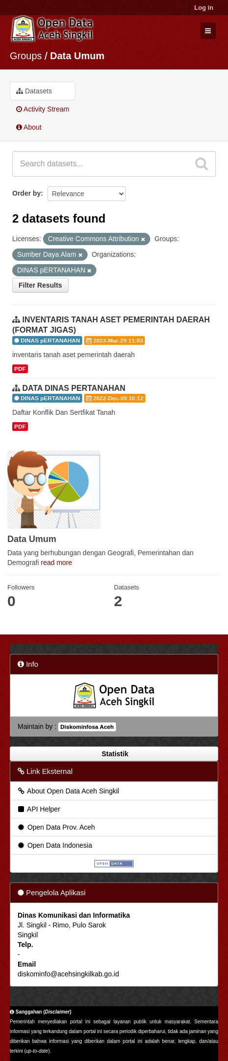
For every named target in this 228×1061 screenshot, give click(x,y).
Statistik (114, 754)
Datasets (34, 91)
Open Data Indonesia (54, 845)
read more (56, 562)
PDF (20, 368)
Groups (26, 55)
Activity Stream (42, 109)
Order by (26, 193)
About (29, 127)
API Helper (38, 809)
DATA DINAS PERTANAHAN (73, 388)
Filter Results (40, 285)
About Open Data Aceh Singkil (68, 791)
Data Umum (77, 55)
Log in (203, 7)
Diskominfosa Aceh (87, 726)
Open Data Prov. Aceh (56, 827)
